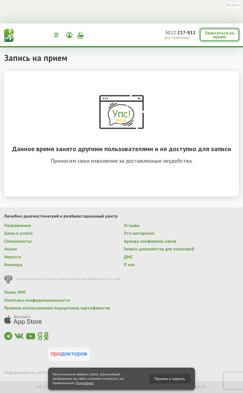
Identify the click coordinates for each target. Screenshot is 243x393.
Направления (17, 225)
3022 (180, 32)
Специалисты (17, 241)
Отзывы (131, 225)
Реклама (232, 5)
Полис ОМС (15, 292)
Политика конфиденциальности (37, 300)
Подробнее (85, 383)
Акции (10, 249)
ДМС (128, 257)
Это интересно (139, 233)
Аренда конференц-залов (150, 241)
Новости (12, 257)
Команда (13, 264)
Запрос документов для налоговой (159, 249)
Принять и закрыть (169, 378)
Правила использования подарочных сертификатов (57, 308)
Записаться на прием (219, 34)
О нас (129, 264)
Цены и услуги (18, 233)
